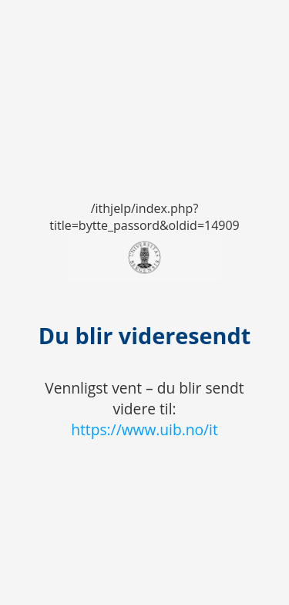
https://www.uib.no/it (144, 429)
